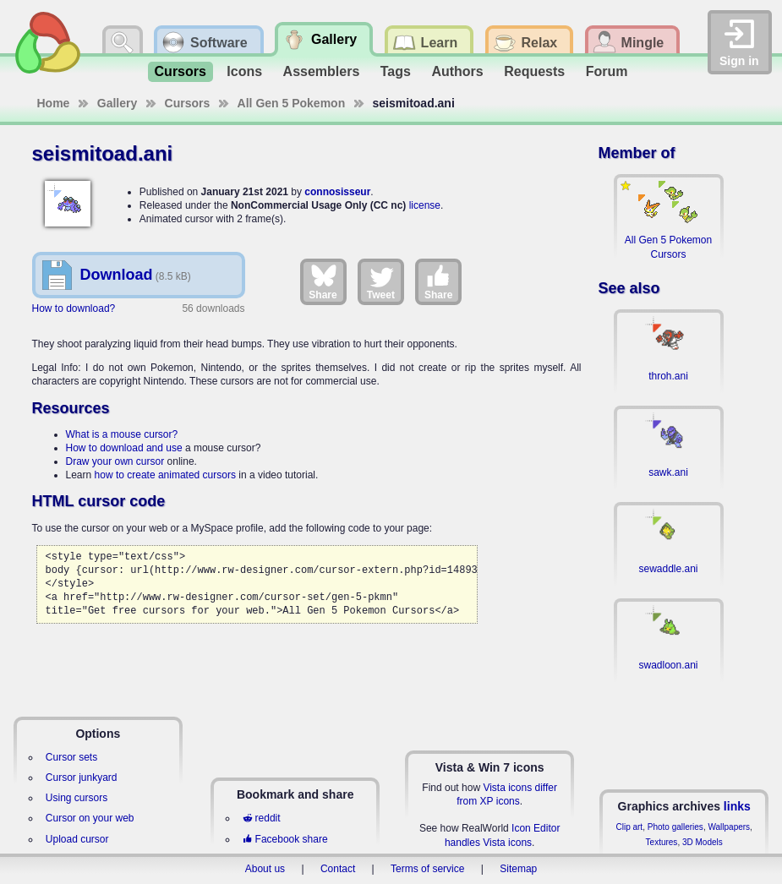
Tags (395, 71)
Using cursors (76, 798)
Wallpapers (729, 827)
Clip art (629, 827)
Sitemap (518, 869)
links (737, 806)
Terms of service (427, 869)
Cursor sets (71, 757)
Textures (662, 842)
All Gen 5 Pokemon (292, 103)
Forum (607, 71)
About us (265, 869)
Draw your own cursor (115, 461)
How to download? (74, 308)
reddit (261, 818)
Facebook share (285, 839)
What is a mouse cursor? (122, 434)
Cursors (180, 71)
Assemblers (321, 71)
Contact (337, 869)
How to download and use (124, 448)
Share (322, 281)
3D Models (702, 842)
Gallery (117, 103)
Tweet (381, 281)
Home (53, 103)
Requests (534, 71)
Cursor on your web (90, 818)
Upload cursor (77, 839)
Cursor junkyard (82, 777)
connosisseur (337, 192)
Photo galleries (675, 827)
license (424, 205)
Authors (457, 71)
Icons (244, 71)
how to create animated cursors (165, 475)
